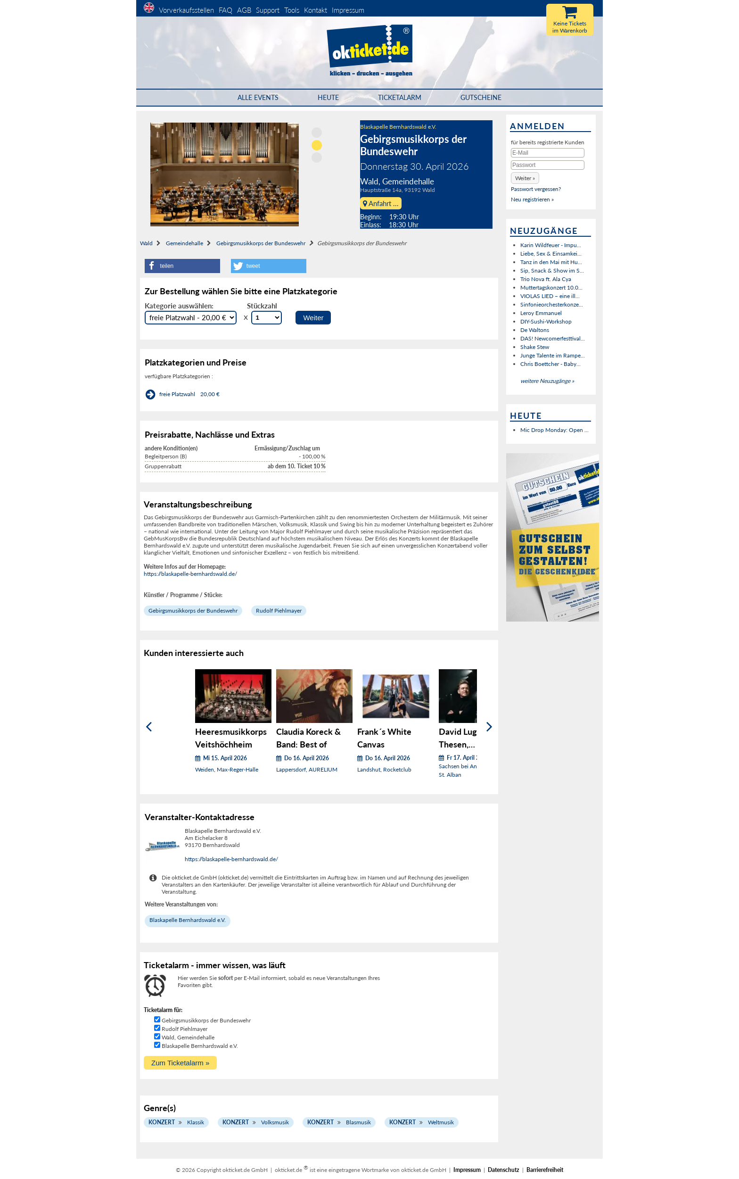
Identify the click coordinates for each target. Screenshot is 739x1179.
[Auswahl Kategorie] (191, 317)
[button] (182, 266)
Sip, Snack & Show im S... (552, 270)
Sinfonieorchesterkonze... (551, 304)
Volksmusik (275, 1122)
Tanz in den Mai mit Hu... (551, 262)
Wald (146, 243)
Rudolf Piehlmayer (279, 610)
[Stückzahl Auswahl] (266, 317)
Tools (291, 10)
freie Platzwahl (177, 394)
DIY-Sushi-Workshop (546, 321)
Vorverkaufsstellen (186, 10)
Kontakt (315, 10)
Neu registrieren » (532, 199)
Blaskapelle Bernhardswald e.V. (398, 126)
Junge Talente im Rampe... (552, 355)
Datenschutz (503, 1169)
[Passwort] (547, 165)
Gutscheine (480, 97)
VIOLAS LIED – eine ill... (550, 295)
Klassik (195, 1122)
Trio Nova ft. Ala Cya (545, 278)
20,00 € (210, 394)
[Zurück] (149, 727)
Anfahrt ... (381, 203)
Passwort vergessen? (536, 188)
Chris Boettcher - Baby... (550, 363)
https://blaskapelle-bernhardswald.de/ (190, 573)
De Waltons (534, 329)
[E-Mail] (547, 153)
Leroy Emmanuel (541, 312)
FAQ (225, 10)
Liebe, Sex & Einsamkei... (551, 253)
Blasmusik (358, 1122)
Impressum (348, 10)
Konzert (161, 1122)
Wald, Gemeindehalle (188, 1037)
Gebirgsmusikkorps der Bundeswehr (260, 243)
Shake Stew (534, 346)
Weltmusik (441, 1122)
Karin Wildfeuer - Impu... (550, 245)
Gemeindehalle (184, 243)
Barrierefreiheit (544, 1169)
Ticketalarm (399, 97)
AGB (244, 10)
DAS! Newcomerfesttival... (552, 338)
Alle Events (258, 97)
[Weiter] (489, 727)
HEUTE (328, 97)
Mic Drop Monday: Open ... (554, 429)
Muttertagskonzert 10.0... (551, 287)
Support (267, 10)
